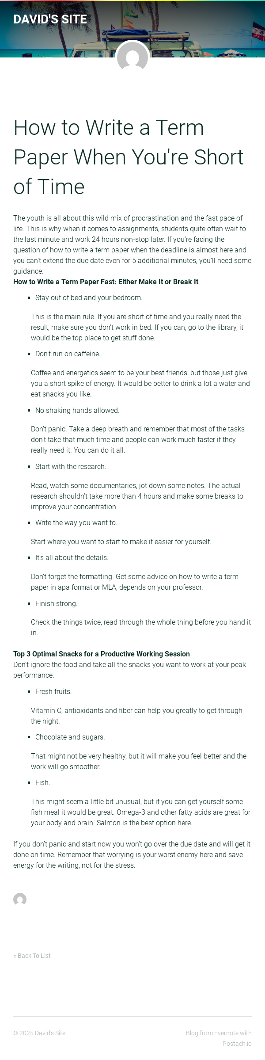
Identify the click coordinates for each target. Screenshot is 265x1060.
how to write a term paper (89, 250)
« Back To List (32, 955)
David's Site (50, 19)
